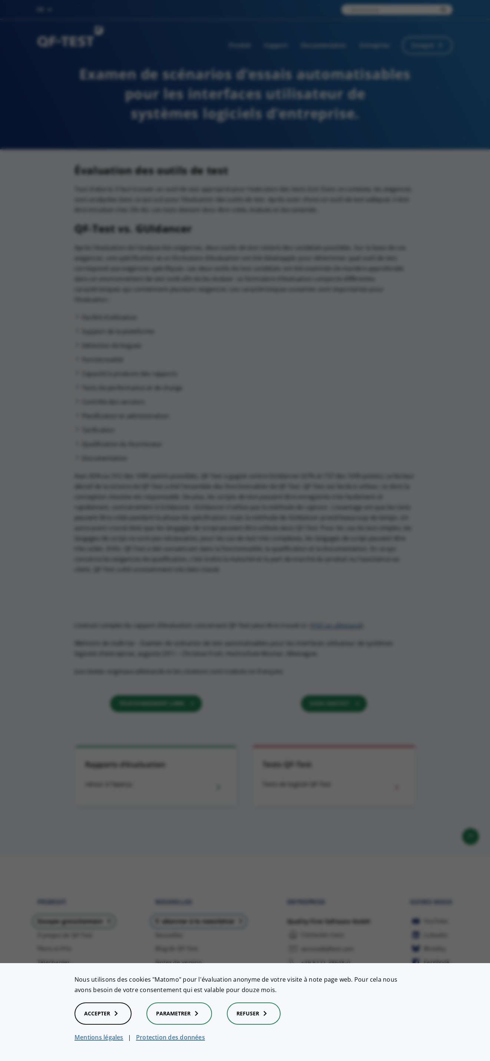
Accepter (103, 1013)
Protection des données (170, 1037)
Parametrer (179, 1013)
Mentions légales (99, 1037)
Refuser (253, 1013)
